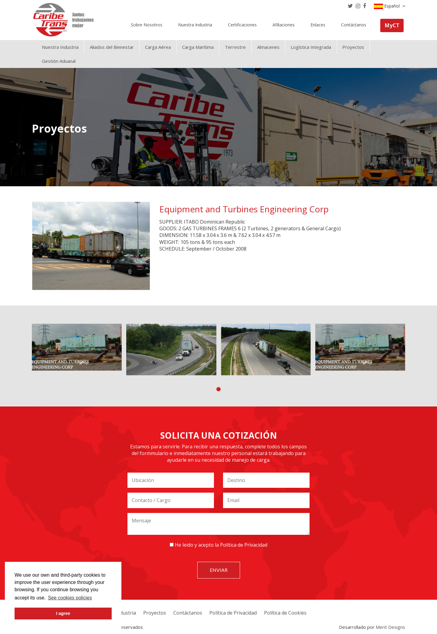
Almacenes (268, 47)
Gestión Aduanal (59, 61)
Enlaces (317, 25)
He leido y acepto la (218, 544)
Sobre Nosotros (146, 25)
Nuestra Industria (195, 25)
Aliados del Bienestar (112, 47)
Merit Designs (390, 627)
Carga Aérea (158, 47)
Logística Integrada (311, 47)
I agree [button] (63, 613)
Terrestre (235, 47)
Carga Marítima (198, 47)
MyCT (391, 25)
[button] (218, 389)
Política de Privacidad (243, 544)
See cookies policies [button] (70, 597)
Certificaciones (242, 25)
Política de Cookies (285, 612)
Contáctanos (353, 25)
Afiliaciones (284, 25)
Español (389, 6)
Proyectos (353, 47)
